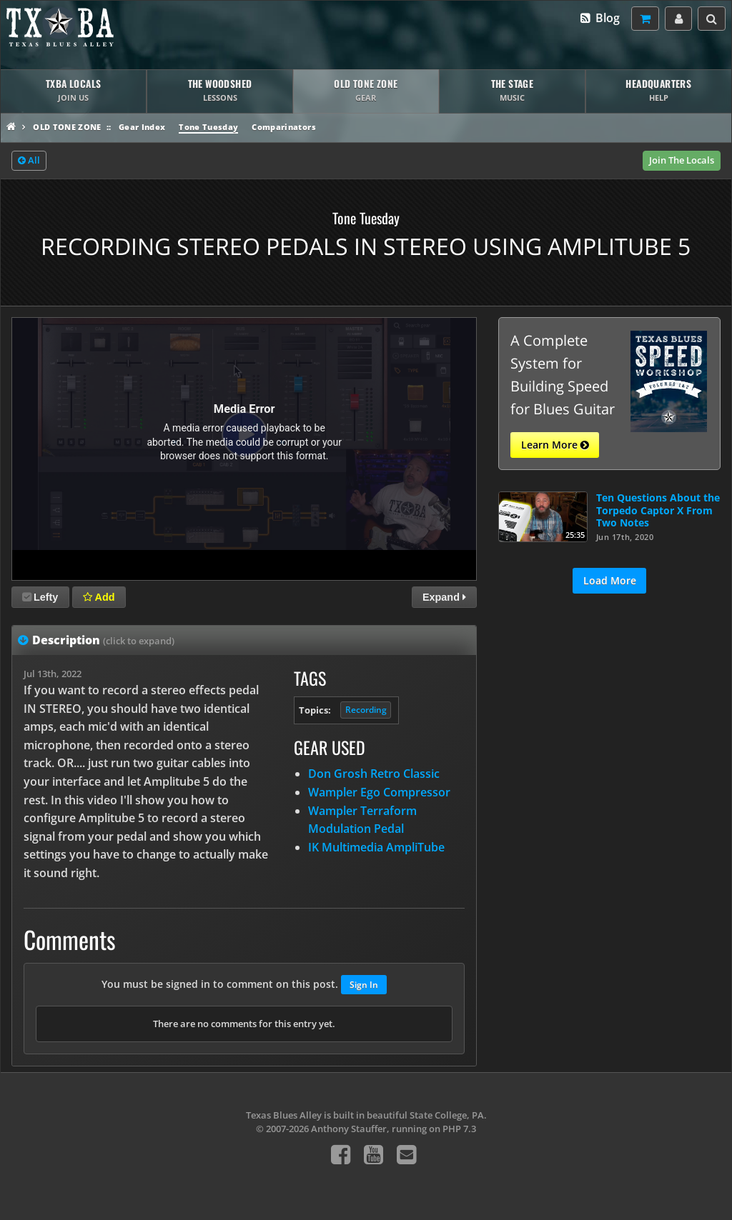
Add (98, 597)
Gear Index (142, 126)
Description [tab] (103, 640)
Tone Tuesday (208, 126)
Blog (599, 17)
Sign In (364, 985)
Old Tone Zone (67, 126)
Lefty (40, 597)
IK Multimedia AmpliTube (376, 847)
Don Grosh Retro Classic (374, 773)
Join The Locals (681, 160)
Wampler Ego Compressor (379, 792)
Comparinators (283, 126)
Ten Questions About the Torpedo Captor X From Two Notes (658, 510)
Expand (444, 597)
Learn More (555, 445)
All (29, 160)
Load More (609, 580)
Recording (366, 709)
